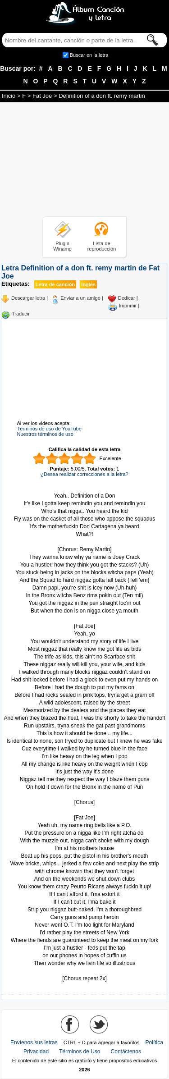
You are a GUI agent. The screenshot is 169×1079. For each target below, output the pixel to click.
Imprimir (128, 305)
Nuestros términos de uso (45, 434)
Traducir (21, 313)
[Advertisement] (85, 161)
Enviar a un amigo (80, 298)
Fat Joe (42, 95)
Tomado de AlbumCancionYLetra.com (85, 971)
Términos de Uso (79, 1051)
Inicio (8, 95)
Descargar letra (28, 298)
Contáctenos (126, 1051)
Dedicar (126, 298)
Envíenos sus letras (34, 1042)
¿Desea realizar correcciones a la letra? (84, 474)
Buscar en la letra (89, 55)
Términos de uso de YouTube (49, 428)
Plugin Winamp (62, 246)
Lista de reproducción (101, 246)
